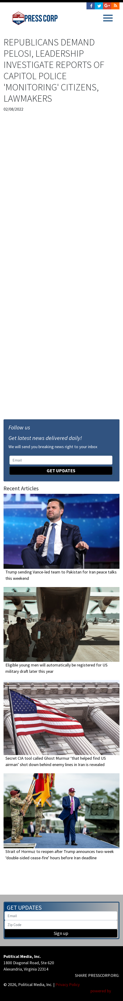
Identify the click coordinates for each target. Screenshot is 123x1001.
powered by (104, 991)
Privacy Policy (67, 984)
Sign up (61, 933)
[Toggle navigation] (108, 18)
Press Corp (35, 18)
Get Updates (61, 470)
